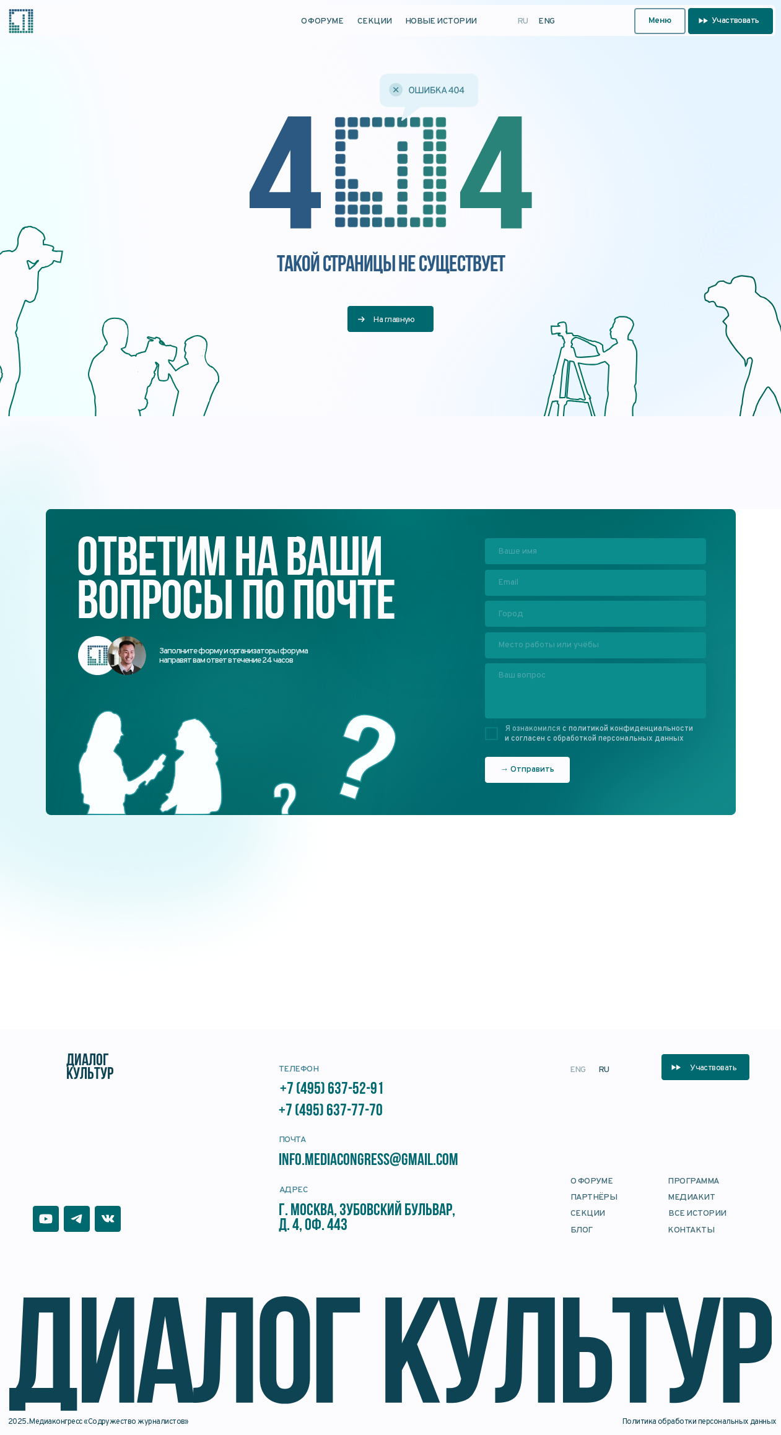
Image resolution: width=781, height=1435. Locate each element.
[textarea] (595, 690)
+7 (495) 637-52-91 (332, 1089)
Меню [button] (659, 20)
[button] (730, 21)
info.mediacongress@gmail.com (369, 1161)
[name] (595, 551)
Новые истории (441, 21)
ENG (546, 21)
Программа (693, 1181)
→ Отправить (527, 769)
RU (522, 21)
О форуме (322, 21)
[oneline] (595, 614)
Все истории (697, 1213)
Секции (374, 21)
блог (581, 1230)
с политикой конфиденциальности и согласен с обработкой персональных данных (599, 734)
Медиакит (691, 1197)
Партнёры (593, 1197)
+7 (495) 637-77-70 (331, 1111)
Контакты (691, 1230)
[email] (595, 583)
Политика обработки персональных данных (699, 1422)
